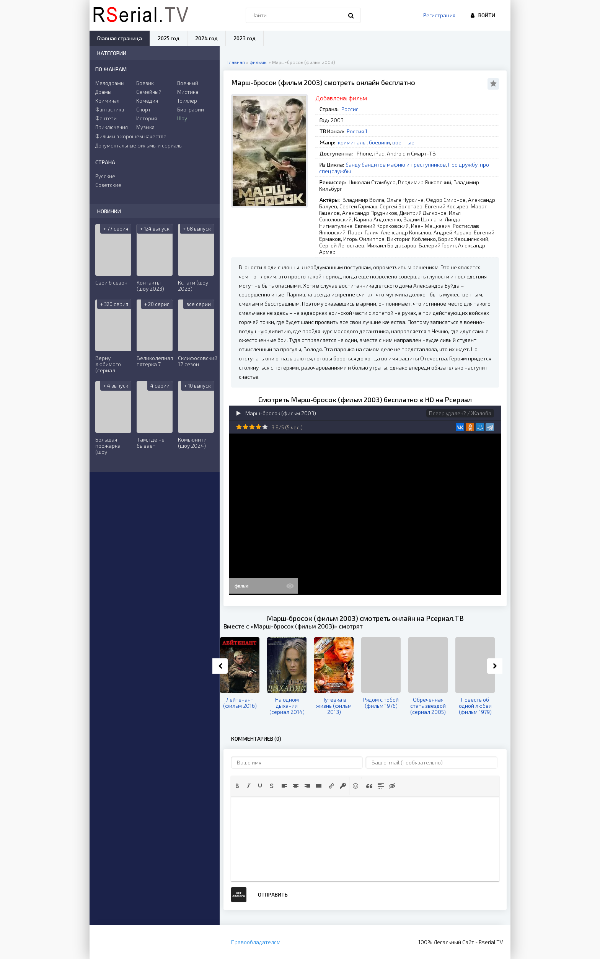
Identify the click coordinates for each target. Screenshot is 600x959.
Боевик (145, 83)
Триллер (187, 101)
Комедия (147, 101)
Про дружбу (463, 164)
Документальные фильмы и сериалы (139, 145)
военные (403, 142)
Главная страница (119, 38)
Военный (187, 83)
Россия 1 (357, 131)
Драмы (103, 92)
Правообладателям (255, 942)
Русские (105, 176)
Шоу (182, 118)
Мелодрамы (109, 83)
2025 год (168, 38)
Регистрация (439, 15)
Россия (350, 109)
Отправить (273, 894)
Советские (108, 185)
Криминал (107, 101)
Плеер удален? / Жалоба (460, 413)
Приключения (111, 127)
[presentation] (237, 786)
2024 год (206, 38)
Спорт (143, 109)
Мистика (187, 92)
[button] (237, 786)
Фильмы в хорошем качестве (130, 136)
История (146, 118)
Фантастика (109, 109)
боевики (379, 142)
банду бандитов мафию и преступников (396, 164)
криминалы (352, 142)
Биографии (190, 109)
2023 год (244, 38)
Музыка (145, 127)
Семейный (148, 92)
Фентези (106, 118)
